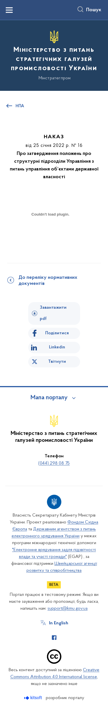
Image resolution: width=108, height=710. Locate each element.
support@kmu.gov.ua (68, 608)
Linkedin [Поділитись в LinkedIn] (57, 347)
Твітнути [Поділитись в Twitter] (57, 361)
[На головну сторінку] (54, 54)
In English (58, 623)
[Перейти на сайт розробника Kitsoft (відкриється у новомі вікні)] (33, 698)
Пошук (93, 10)
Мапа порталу (49, 398)
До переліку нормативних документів (47, 280)
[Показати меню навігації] (9, 10)
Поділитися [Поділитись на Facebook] (57, 333)
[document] (50, 234)
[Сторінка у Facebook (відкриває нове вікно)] (54, 637)
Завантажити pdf (53, 313)
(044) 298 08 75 (54, 463)
